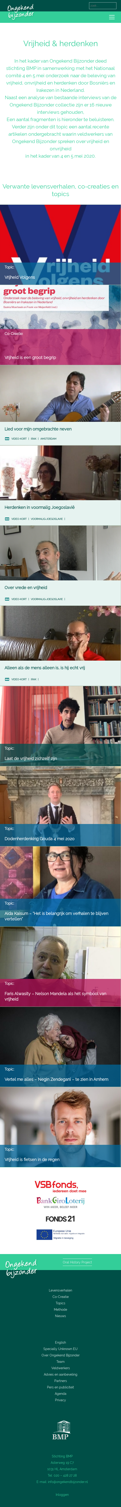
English (60, 1342)
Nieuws (60, 1316)
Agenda (60, 1393)
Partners (60, 1381)
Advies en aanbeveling (60, 1374)
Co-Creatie (61, 1297)
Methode (60, 1309)
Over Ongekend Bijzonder (61, 1355)
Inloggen (62, 1494)
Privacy (60, 1400)
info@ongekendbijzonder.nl (68, 1482)
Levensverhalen (60, 1290)
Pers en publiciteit (60, 1387)
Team (60, 1361)
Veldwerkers (60, 1368)
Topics (60, 1303)
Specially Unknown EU (60, 1349)
